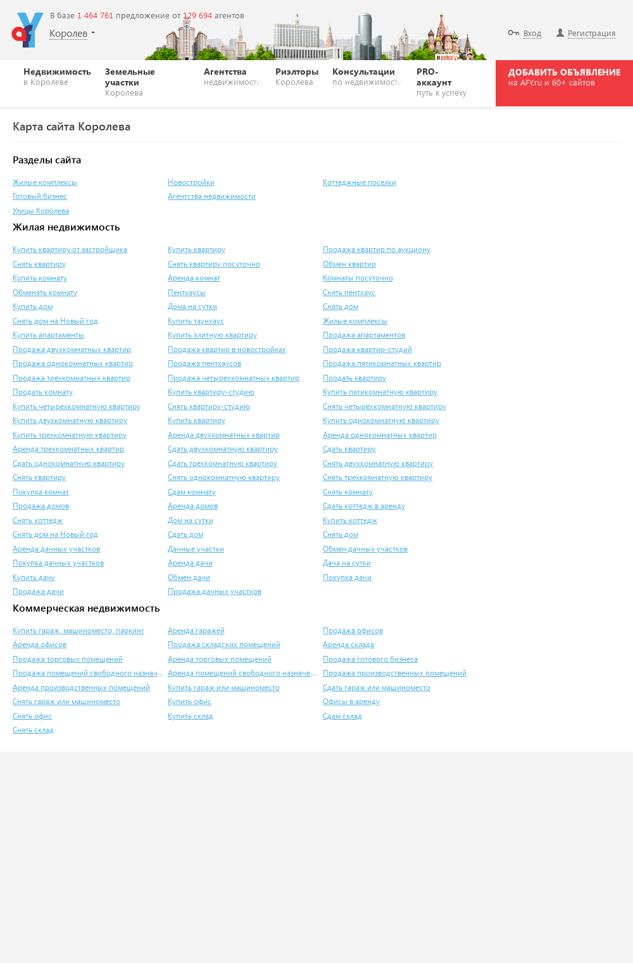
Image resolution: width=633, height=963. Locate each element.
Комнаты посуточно (358, 277)
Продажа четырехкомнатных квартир (233, 377)
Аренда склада (348, 644)
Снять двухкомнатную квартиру (378, 463)
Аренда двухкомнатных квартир (224, 434)
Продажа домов (41, 505)
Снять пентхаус (349, 292)
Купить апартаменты (48, 334)
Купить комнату (40, 277)
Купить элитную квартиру (212, 334)
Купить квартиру (196, 249)
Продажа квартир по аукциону (376, 249)
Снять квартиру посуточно (214, 263)
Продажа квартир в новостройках (227, 349)
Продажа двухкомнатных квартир (72, 349)
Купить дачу (34, 577)
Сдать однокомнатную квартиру (69, 463)
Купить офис (189, 701)
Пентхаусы (187, 292)
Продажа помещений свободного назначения (89, 672)
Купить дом (33, 306)
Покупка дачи (347, 577)
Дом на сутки (190, 520)
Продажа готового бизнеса (370, 659)
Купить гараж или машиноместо (224, 687)
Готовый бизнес (40, 196)
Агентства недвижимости (212, 196)
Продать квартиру (354, 377)
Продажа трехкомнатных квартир (71, 377)
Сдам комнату (192, 491)
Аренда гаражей (196, 630)
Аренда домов (193, 505)
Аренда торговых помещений (220, 659)
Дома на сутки (192, 306)
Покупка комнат (41, 491)
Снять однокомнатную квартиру (224, 477)
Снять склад (33, 729)
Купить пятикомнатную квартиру (380, 391)
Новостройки (191, 182)
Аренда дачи (190, 562)
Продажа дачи (38, 591)
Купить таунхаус (196, 320)
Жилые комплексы (45, 182)
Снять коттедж (38, 520)
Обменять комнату (45, 292)
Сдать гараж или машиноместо (376, 687)
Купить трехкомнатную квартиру (70, 434)
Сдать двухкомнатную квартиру (223, 448)
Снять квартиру (39, 263)
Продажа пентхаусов (204, 363)
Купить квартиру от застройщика (70, 249)
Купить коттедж (350, 520)
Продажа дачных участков (214, 591)
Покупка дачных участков (58, 562)
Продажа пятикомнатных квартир (382, 363)
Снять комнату (348, 491)
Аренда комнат (194, 277)
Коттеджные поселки (359, 182)
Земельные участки (147, 81)
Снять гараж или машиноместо (66, 701)
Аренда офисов (39, 644)
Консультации (367, 76)
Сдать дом (185, 534)
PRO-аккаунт (444, 81)
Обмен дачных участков (365, 548)
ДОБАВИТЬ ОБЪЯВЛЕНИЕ (564, 76)
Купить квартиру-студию (211, 391)
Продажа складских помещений (224, 644)
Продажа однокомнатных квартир (73, 363)
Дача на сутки (347, 562)
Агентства (232, 76)
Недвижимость (57, 76)
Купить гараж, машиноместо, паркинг (78, 630)
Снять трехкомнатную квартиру (377, 477)
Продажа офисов (353, 630)
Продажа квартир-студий (367, 349)
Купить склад (190, 716)
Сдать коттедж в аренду (364, 505)
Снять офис (32, 716)
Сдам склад (342, 716)
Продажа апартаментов (364, 334)
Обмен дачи (189, 577)
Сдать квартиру (349, 448)
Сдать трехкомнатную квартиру (222, 463)
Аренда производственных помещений (81, 687)
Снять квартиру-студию (209, 406)
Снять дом (340, 306)
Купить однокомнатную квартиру (381, 420)
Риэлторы (296, 76)
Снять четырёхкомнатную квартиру (384, 406)
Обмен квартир (349, 263)
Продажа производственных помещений (395, 672)
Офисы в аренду (351, 701)
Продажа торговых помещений (68, 659)
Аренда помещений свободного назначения (244, 672)
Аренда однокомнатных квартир (380, 434)
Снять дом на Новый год (55, 320)
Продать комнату (43, 391)
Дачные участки (196, 548)
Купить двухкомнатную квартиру (70, 420)
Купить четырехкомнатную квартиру (77, 406)
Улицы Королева (41, 210)
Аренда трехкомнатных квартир (68, 448)
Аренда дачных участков (56, 548)
